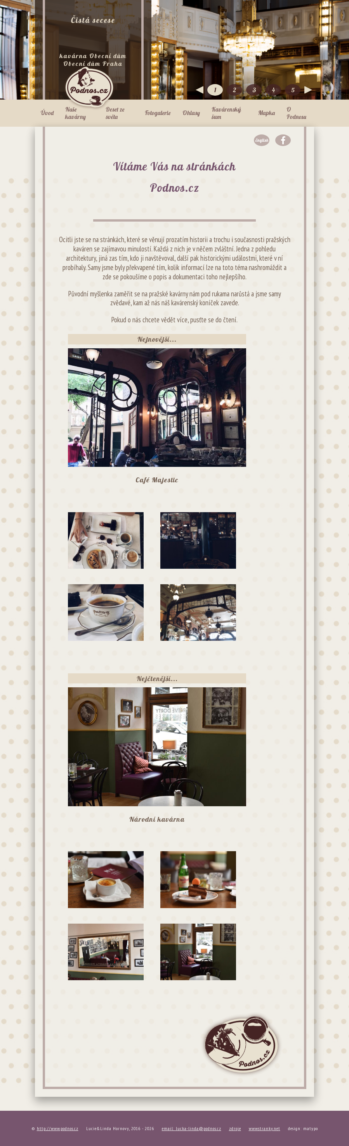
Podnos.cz (89, 87)
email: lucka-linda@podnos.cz (191, 1128)
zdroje (235, 1128)
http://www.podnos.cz (57, 1128)
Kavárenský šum (226, 113)
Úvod (47, 113)
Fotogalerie (158, 113)
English (261, 140)
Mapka (266, 113)
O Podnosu (296, 113)
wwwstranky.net (264, 1128)
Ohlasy (191, 113)
